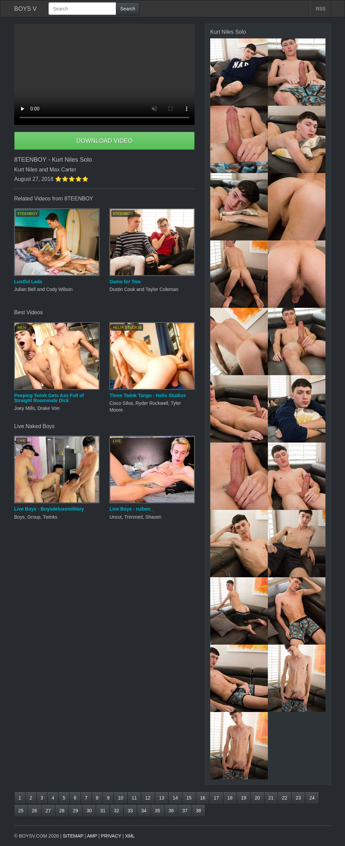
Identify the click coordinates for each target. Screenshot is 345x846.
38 (198, 810)
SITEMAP (73, 836)
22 (284, 798)
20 (257, 798)
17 (216, 798)
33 (130, 810)
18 (230, 798)
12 (148, 798)
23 (298, 798)
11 (134, 798)
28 (62, 810)
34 (144, 810)
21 (271, 798)
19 (243, 798)
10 (120, 798)
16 (203, 798)
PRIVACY (111, 836)
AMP (92, 836)
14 (175, 798)
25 (21, 810)
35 (157, 810)
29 (75, 810)
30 (89, 810)
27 (48, 810)
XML (130, 836)
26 (34, 810)
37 (185, 810)
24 (312, 798)
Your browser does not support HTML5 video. (104, 74)
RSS (320, 8)
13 (161, 798)
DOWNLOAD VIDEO (104, 140)
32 (116, 810)
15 (189, 798)
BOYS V (25, 8)
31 (102, 810)
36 (171, 810)
